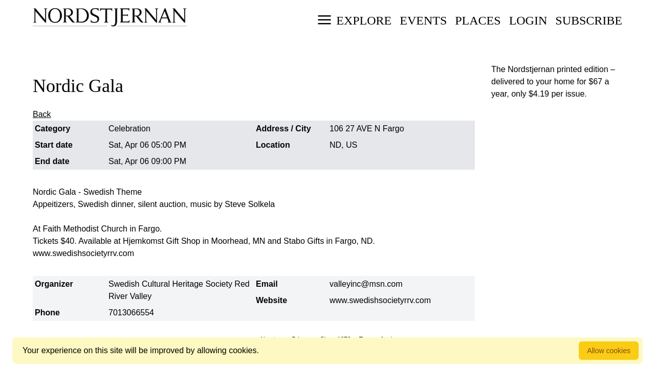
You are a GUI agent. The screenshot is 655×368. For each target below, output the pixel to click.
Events (423, 20)
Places (477, 20)
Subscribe (588, 20)
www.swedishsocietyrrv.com (380, 300)
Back (42, 114)
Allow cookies (608, 351)
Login (528, 20)
